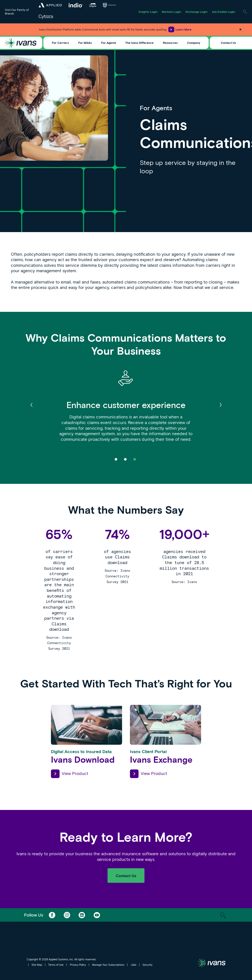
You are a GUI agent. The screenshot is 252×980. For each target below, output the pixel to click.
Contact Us (228, 42)
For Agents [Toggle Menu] (108, 42)
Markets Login (171, 11)
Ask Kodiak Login (223, 11)
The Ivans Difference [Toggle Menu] (139, 42)
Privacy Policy (78, 964)
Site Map (37, 964)
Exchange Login (196, 11)
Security (147, 964)
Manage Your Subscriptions (108, 964)
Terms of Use (55, 964)
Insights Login (148, 11)
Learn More (179, 29)
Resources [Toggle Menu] (170, 42)
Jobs (133, 964)
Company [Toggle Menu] (193, 42)
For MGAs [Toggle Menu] (85, 42)
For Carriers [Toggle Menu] (60, 42)
